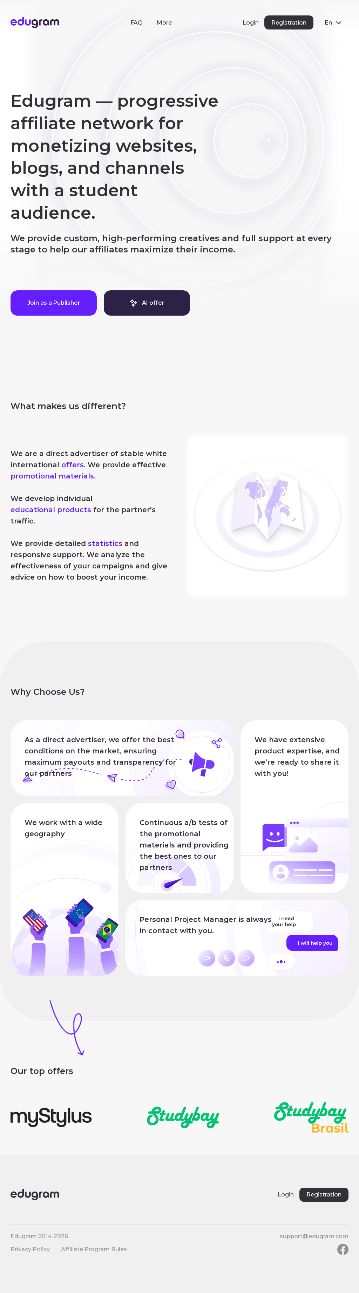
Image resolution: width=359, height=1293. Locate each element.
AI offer (146, 303)
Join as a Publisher (53, 302)
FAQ (136, 22)
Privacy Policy (30, 1249)
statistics (105, 543)
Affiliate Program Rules (94, 1249)
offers (72, 465)
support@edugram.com (314, 1236)
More (164, 22)
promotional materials (52, 476)
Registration (288, 22)
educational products (51, 510)
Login (251, 22)
